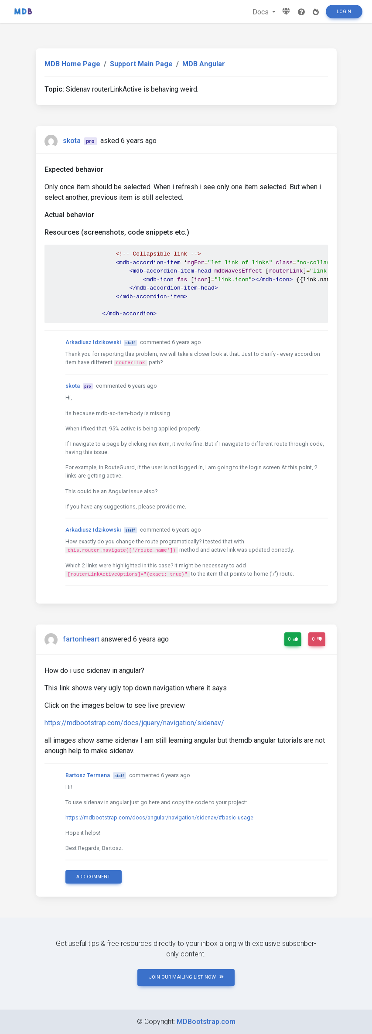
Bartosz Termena (87, 775)
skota (72, 141)
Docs (261, 12)
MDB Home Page (72, 64)
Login (344, 11)
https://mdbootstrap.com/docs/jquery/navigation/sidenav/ (134, 723)
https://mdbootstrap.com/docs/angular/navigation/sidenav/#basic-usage (159, 817)
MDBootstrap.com (206, 1021)
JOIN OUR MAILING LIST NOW (186, 977)
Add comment (93, 877)
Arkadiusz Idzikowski (93, 342)
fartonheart (81, 639)
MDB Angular (203, 64)
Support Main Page (141, 64)
